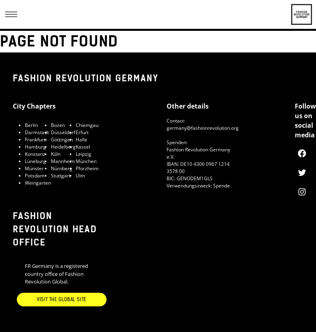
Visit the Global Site (62, 299)
